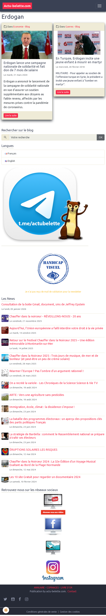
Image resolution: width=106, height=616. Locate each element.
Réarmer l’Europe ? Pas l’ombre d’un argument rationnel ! (47, 371)
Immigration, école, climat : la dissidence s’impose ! (42, 406)
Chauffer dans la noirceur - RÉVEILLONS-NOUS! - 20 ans (45, 316)
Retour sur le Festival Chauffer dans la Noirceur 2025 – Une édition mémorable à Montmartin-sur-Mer (52, 342)
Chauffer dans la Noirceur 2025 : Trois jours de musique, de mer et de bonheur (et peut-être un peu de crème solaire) (54, 357)
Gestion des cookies (70, 611)
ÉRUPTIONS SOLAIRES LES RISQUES (34, 449)
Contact (71, 591)
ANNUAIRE (39, 587)
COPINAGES (53, 587)
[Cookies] (6, 610)
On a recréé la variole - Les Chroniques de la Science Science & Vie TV (54, 383)
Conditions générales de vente (41, 611)
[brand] (17, 6)
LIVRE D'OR (66, 587)
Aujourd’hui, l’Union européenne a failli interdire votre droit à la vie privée (57, 328)
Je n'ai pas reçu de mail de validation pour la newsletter (53, 291)
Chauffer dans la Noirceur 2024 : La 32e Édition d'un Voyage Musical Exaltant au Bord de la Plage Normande (53, 463)
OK (101, 137)
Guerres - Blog (72, 26)
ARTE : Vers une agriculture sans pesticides (37, 394)
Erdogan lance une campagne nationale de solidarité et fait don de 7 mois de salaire (25, 66)
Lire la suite (11, 115)
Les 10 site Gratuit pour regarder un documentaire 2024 (45, 477)
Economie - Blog (21, 26)
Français (10, 153)
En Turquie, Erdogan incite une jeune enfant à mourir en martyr (79, 60)
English (10, 161)
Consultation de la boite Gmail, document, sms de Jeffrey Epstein (43, 304)
